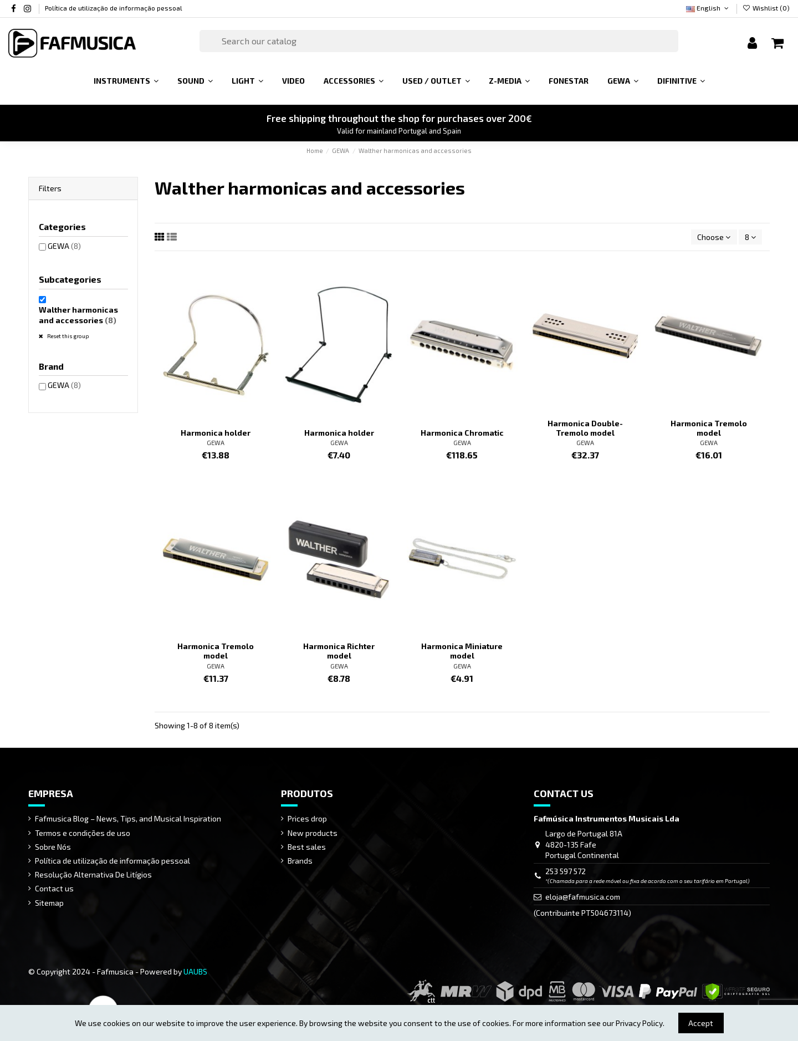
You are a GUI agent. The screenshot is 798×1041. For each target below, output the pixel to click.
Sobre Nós (53, 846)
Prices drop (307, 818)
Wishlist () (766, 8)
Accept (700, 1023)
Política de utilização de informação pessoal (113, 8)
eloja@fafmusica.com (582, 896)
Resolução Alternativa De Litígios (93, 874)
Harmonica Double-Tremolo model (585, 428)
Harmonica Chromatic (462, 432)
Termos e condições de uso (82, 833)
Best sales (307, 846)
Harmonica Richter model (339, 650)
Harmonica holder (215, 432)
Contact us (54, 888)
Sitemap (49, 902)
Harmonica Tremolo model (709, 428)
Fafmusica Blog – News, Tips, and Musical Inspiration (128, 818)
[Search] (439, 41)
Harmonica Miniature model (462, 650)
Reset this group (67, 336)
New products (312, 833)
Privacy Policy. (640, 1023)
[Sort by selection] (713, 236)
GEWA (215, 442)
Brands (300, 860)
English (708, 8)
